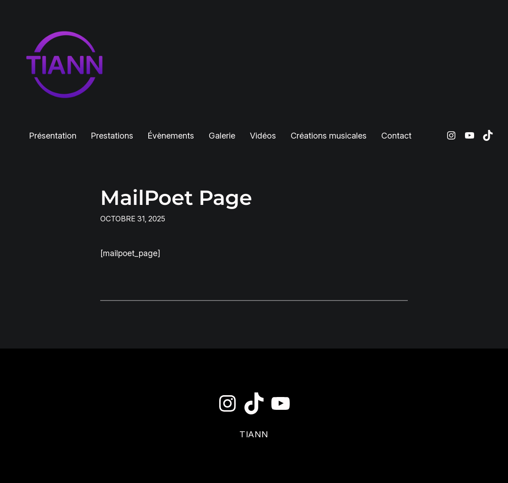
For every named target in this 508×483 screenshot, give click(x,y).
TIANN (254, 434)
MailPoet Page (176, 197)
